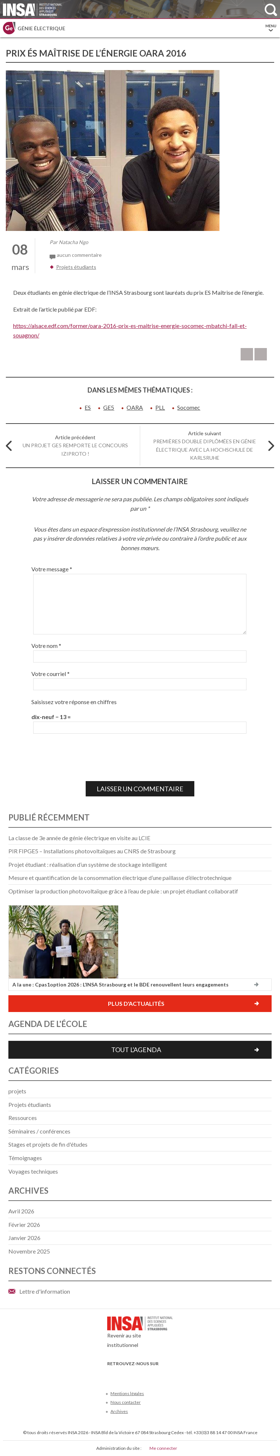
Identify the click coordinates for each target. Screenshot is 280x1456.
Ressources (22, 1117)
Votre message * (51, 568)
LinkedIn (147, 1375)
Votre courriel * (50, 673)
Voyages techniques (33, 1171)
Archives (119, 1411)
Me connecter (163, 1448)
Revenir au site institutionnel (140, 1334)
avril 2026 (21, 1211)
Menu (271, 28)
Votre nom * (46, 645)
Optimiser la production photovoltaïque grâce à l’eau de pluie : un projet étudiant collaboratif (123, 891)
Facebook (111, 1375)
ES (88, 407)
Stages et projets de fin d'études (48, 1144)
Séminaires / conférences (39, 1131)
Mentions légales (127, 1393)
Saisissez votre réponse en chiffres (74, 701)
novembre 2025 (29, 1251)
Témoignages (25, 1157)
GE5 (108, 407)
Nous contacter (125, 1402)
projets (17, 1091)
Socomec (188, 407)
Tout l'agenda (136, 1050)
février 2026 (24, 1224)
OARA (135, 407)
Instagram (159, 1375)
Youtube (135, 1375)
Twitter (123, 1375)
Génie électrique (41, 28)
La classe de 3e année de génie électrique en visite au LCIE (79, 837)
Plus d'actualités (136, 1003)
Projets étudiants (76, 267)
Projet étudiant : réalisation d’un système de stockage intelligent (87, 864)
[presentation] (86, 757)
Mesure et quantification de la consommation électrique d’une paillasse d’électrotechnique (120, 877)
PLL (160, 407)
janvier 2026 (24, 1237)
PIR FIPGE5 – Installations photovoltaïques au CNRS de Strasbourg (92, 850)
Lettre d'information (44, 1291)
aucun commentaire (79, 255)
